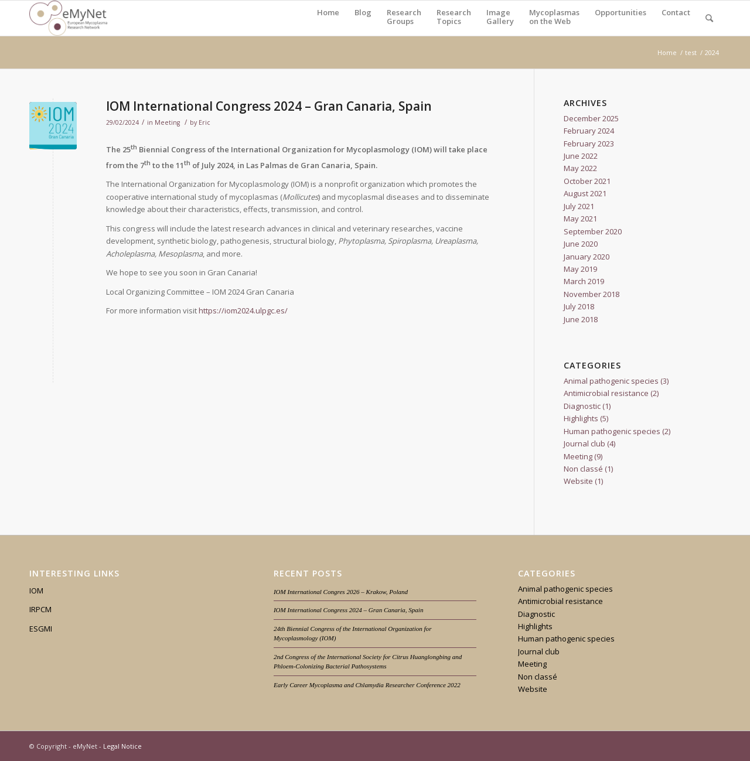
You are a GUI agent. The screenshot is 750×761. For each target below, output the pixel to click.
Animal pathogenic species (611, 381)
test (691, 52)
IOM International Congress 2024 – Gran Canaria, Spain (269, 106)
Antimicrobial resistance (606, 393)
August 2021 (585, 193)
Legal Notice (122, 746)
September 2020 (593, 231)
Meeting (167, 122)
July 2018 (579, 306)
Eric (204, 122)
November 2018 (591, 294)
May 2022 (580, 168)
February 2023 (589, 143)
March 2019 (584, 281)
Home (667, 52)
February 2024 (589, 130)
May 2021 (580, 218)
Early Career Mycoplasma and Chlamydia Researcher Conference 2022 (367, 684)
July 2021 (579, 206)
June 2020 (581, 243)
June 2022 (581, 156)
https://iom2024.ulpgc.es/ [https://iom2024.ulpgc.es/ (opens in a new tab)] (243, 310)
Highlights (581, 418)
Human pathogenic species (612, 431)
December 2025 (591, 118)
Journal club (584, 443)
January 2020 (586, 256)
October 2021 (587, 181)
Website (578, 481)
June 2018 (581, 319)
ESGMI (40, 628)
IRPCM (40, 609)
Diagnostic (582, 406)
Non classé (583, 468)
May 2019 (580, 269)
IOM (36, 590)
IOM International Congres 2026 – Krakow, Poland (341, 591)
